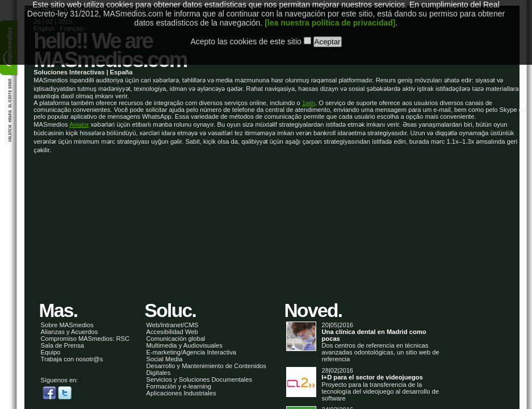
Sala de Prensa (63, 345)
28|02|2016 (363, 374)
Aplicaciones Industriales (181, 393)
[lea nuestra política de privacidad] (330, 13)
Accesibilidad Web (172, 331)
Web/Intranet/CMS (172, 325)
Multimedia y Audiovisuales (184, 345)
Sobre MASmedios (67, 325)
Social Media (164, 359)
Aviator (79, 124)
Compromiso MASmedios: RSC (85, 338)
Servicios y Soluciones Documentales (199, 379)
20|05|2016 (363, 332)
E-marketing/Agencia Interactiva (191, 352)
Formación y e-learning (178, 386)
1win (308, 102)
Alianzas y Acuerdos (69, 331)
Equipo (51, 352)
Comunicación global (176, 338)
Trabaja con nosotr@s (72, 359)
